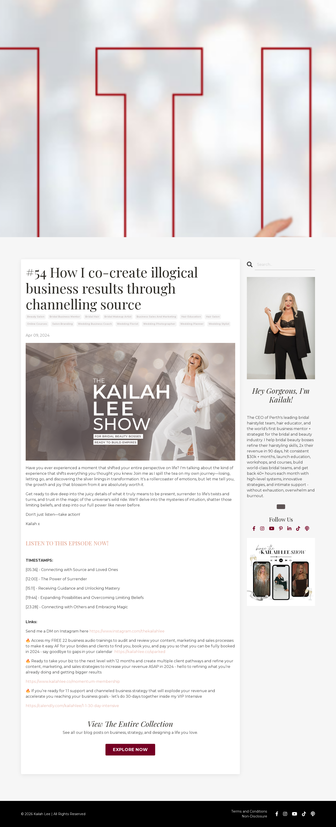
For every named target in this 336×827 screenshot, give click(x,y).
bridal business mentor (64, 316)
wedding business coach (95, 323)
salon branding (62, 323)
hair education (191, 316)
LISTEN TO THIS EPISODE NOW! (67, 543)
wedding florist (127, 323)
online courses (37, 323)
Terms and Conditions (249, 811)
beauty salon (35, 316)
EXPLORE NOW (130, 749)
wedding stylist (219, 323)
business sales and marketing (156, 316)
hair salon (213, 316)
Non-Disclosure (254, 816)
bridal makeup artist (117, 316)
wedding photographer (159, 323)
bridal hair (92, 316)
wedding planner (191, 323)
